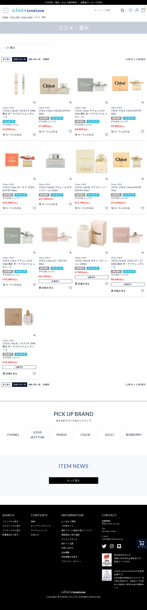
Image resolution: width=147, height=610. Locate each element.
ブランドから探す (10, 521)
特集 (33, 521)
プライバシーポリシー (71, 561)
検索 (122, 10)
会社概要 (65, 552)
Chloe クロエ (27, 17)
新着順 (46, 59)
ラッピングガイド (69, 539)
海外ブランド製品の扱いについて (76, 530)
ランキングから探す (11, 530)
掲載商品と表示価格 (70, 535)
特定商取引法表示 (69, 557)
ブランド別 (14, 17)
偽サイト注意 (67, 543)
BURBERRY (134, 434)
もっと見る (73, 480)
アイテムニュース (39, 530)
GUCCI (109, 434)
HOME (5, 17)
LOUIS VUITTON (37, 434)
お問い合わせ (67, 548)
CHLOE (85, 434)
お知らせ (35, 535)
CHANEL (13, 434)
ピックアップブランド (41, 526)
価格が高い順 (34, 59)
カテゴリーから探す (11, 526)
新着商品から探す (10, 535)
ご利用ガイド (67, 526)
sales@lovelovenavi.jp (112, 539)
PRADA (61, 434)
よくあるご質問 (68, 521)
